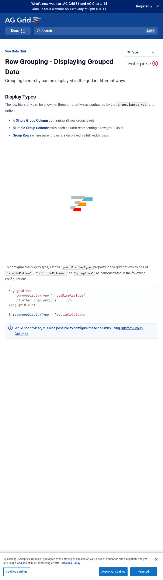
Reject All (144, 573)
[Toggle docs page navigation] (18, 31)
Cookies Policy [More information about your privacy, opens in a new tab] (71, 565)
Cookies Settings (16, 573)
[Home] (23, 20)
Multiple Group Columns (31, 128)
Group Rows (22, 135)
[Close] (156, 561)
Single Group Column (32, 120)
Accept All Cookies (113, 573)
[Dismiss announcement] (158, 6)
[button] (96, 31)
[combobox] (141, 52)
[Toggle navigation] (155, 20)
